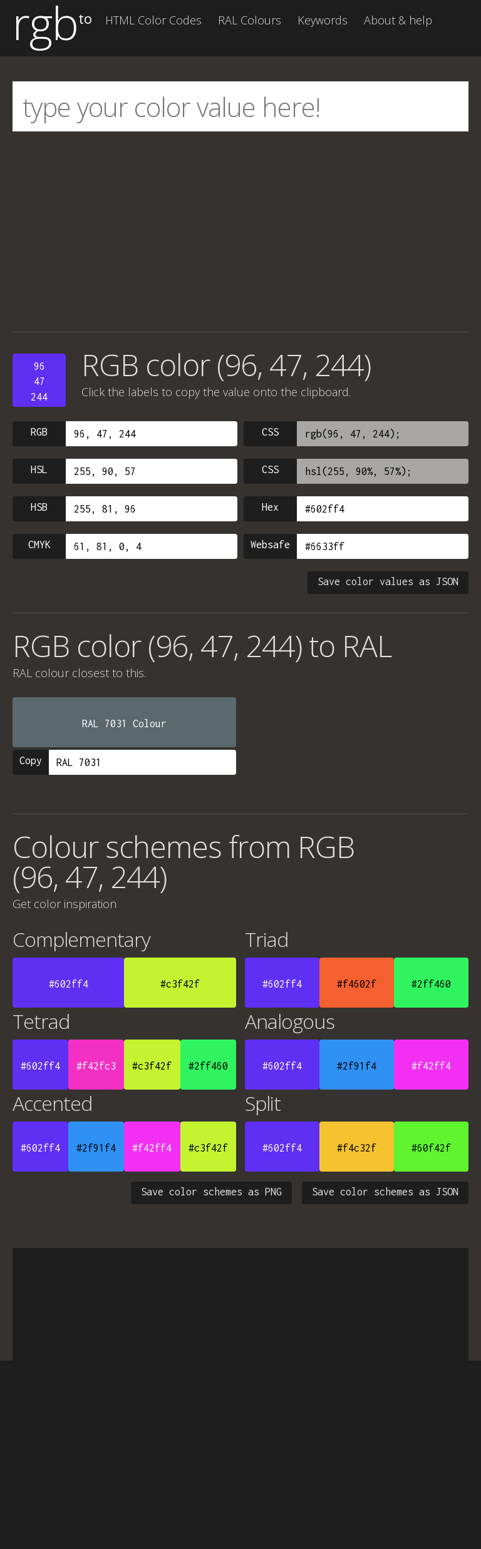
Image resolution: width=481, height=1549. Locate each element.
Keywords (322, 20)
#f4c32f (356, 1147)
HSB (39, 507)
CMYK (39, 544)
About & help (398, 20)
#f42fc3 (96, 1065)
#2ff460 (431, 983)
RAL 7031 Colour (124, 723)
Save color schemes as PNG (211, 1191)
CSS (270, 431)
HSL (39, 469)
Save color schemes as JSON (385, 1191)
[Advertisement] (240, 231)
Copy (30, 760)
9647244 (39, 381)
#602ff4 (68, 983)
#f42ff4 (431, 1065)
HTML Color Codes (153, 20)
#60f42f (431, 1147)
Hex (270, 507)
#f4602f (356, 983)
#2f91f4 (356, 1065)
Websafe (270, 544)
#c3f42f (180, 983)
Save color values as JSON (388, 581)
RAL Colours (249, 20)
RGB (39, 431)
